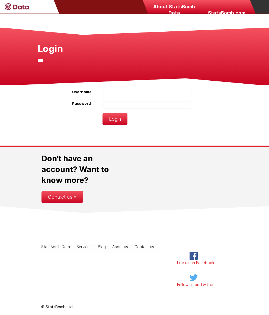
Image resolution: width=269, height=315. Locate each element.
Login (115, 119)
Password (81, 103)
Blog (102, 247)
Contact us (144, 247)
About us (120, 247)
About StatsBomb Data (174, 9)
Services (83, 247)
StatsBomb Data (55, 247)
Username (82, 92)
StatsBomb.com (226, 13)
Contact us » (62, 197)
